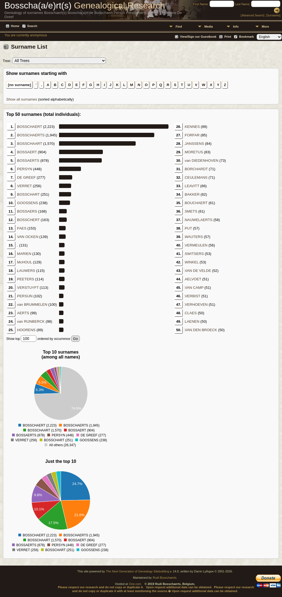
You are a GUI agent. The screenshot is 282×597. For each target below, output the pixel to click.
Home (15, 26)
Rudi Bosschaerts (164, 577)
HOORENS (26, 330)
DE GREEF (26, 177)
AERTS (23, 313)
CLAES (191, 313)
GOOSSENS (27, 203)
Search (32, 26)
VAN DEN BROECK (201, 330)
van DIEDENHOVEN (201, 160)
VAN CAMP (194, 288)
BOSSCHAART (29, 144)
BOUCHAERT (196, 203)
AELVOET (193, 279)
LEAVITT (192, 186)
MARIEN (24, 254)
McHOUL (24, 262)
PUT (188, 228)
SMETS (191, 211)
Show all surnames (21, 99)
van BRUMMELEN (32, 304)
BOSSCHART (28, 194)
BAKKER (192, 194)
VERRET (24, 186)
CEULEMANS (196, 177)
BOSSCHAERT (29, 127)
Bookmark (246, 36)
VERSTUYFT (28, 288)
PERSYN (24, 169)
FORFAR (192, 135)
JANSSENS (194, 144)
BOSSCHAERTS (31, 135)
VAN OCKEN (28, 237)
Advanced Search (252, 15)
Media (208, 26)
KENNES (192, 127)
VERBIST (192, 296)
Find (179, 26)
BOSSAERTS (28, 160)
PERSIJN (25, 296)
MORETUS (194, 152)
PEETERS (25, 279)
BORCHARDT (196, 169)
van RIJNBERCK (31, 321)
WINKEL (192, 262)
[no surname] (19, 85)
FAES (22, 228)
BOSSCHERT (28, 220)
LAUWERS (26, 271)
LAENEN (192, 321)
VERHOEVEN (196, 304)
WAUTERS (194, 237)
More (265, 26)
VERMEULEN (196, 245)
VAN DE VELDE (198, 271)
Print (227, 36)
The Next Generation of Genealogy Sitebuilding (137, 571)
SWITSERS (194, 254)
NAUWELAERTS (198, 220)
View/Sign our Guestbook (198, 36)
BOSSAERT (27, 152)
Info (236, 26)
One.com (135, 584)
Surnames (273, 15)
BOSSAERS (27, 211)
